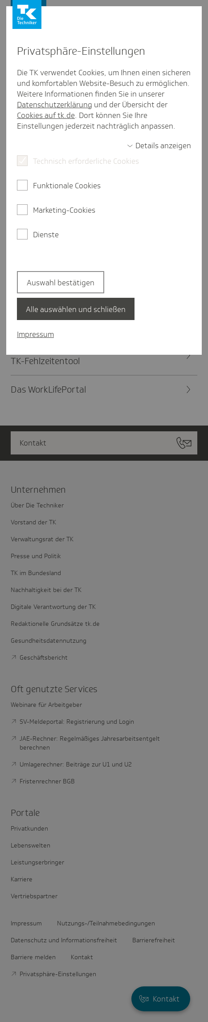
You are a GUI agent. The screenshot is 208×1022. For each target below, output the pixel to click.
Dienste (46, 234)
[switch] (159, 145)
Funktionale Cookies (67, 186)
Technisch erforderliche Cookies (86, 161)
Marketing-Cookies (64, 210)
